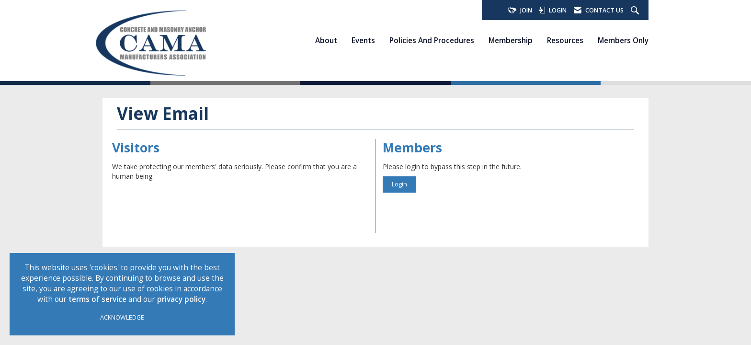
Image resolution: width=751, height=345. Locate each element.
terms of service (97, 299)
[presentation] (185, 204)
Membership (511, 40)
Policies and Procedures (431, 40)
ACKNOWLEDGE (122, 317)
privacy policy (181, 299)
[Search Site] (636, 11)
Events (363, 40)
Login (399, 184)
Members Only (623, 40)
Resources (565, 40)
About (326, 40)
